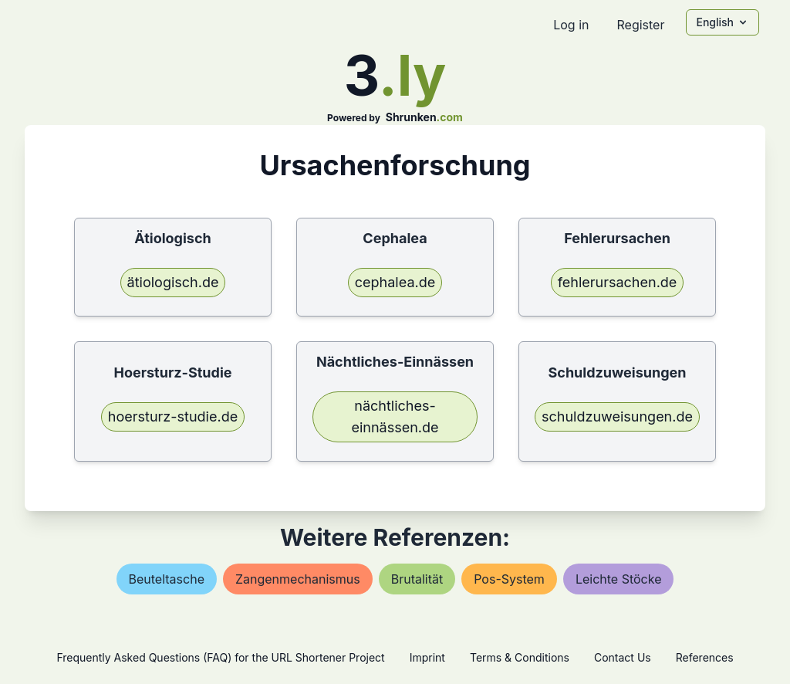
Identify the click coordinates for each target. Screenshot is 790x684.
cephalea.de (395, 282)
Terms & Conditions (519, 657)
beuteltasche (166, 579)
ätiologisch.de (173, 282)
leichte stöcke (619, 579)
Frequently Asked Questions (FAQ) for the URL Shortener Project (220, 657)
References (705, 657)
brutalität (417, 579)
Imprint (427, 657)
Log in (571, 24)
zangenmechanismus (297, 579)
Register (640, 24)
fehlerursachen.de (617, 282)
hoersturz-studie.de (173, 416)
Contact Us (622, 657)
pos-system (509, 579)
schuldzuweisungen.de (617, 416)
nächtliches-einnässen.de (394, 416)
